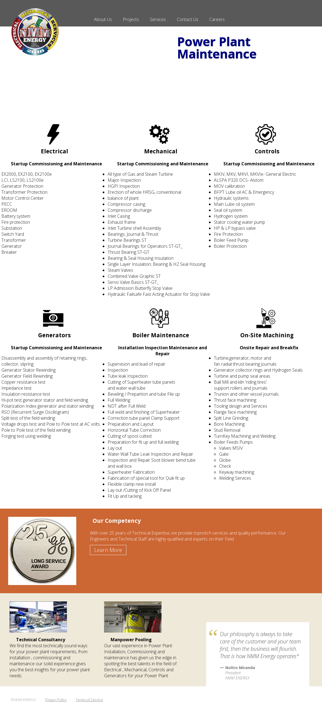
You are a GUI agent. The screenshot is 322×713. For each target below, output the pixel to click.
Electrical (54, 151)
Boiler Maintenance (160, 335)
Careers (217, 19)
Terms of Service (89, 699)
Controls (267, 151)
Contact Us (187, 19)
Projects (131, 19)
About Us (103, 19)
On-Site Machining (267, 335)
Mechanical (160, 151)
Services (158, 19)
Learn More (108, 550)
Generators (54, 335)
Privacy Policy (56, 699)
